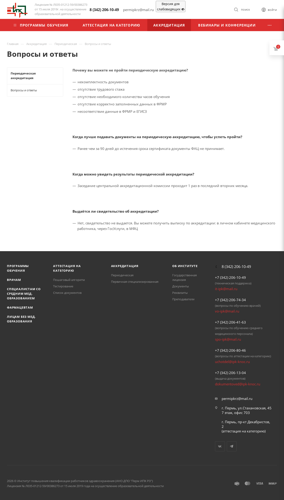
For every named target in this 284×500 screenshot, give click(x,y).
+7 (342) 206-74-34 (230, 300)
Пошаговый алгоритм (69, 280)
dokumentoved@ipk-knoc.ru (237, 384)
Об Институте (185, 266)
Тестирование (63, 286)
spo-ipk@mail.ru (228, 339)
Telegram (232, 446)
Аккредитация (125, 266)
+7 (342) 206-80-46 (230, 350)
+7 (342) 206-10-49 (230, 277)
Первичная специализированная (134, 282)
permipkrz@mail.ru (237, 398)
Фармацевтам (20, 307)
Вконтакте (220, 446)
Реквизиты (180, 293)
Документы (180, 286)
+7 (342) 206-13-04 (230, 372)
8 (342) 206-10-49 (104, 9)
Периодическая (122, 275)
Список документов (67, 293)
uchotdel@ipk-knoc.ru (232, 361)
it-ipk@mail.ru (226, 288)
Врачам (14, 280)
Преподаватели (183, 299)
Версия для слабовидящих (170, 6)
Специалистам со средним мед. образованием (24, 293)
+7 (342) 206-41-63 (230, 322)
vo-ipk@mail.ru (227, 311)
